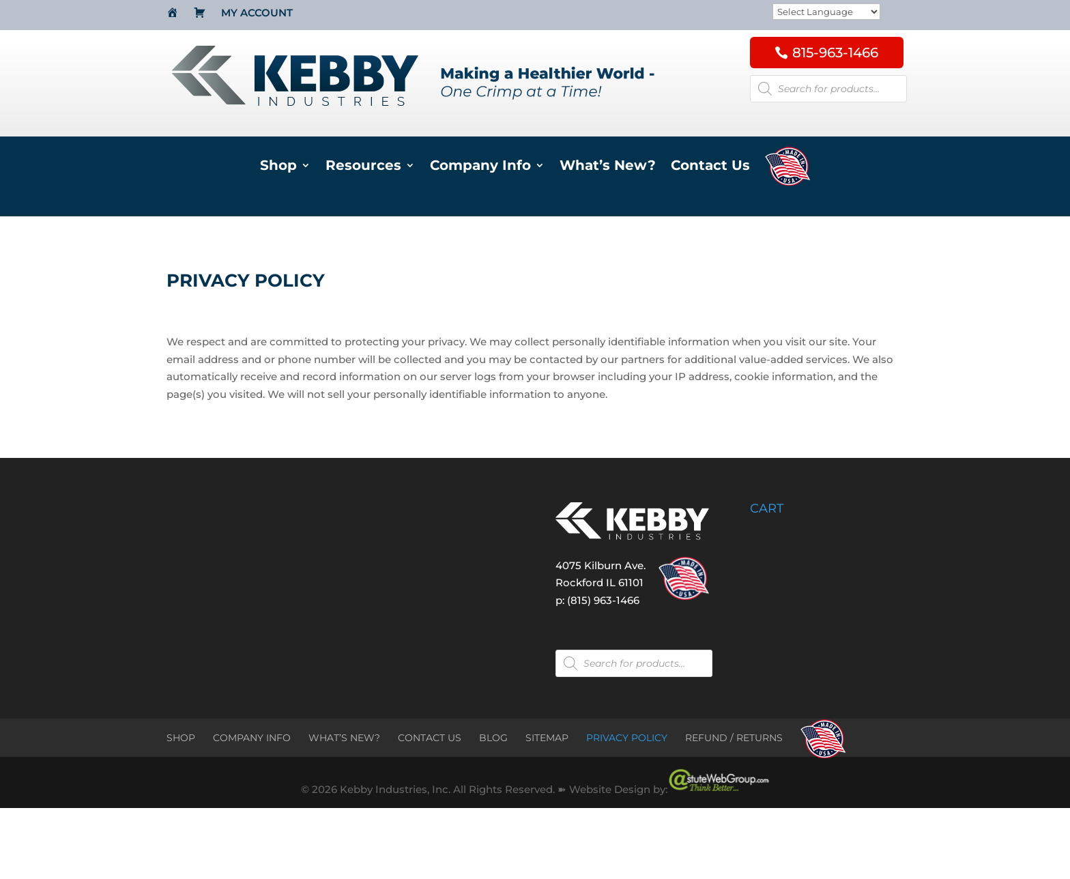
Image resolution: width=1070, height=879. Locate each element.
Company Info (480, 166)
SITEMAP (546, 738)
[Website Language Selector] (826, 12)
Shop (278, 166)
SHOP (181, 738)
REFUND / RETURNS (734, 738)
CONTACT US (429, 738)
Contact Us (710, 166)
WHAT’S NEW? (344, 738)
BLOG (493, 738)
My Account (257, 13)
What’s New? (608, 166)
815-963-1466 (835, 52)
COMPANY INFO (252, 738)
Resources (363, 166)
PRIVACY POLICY (626, 738)
